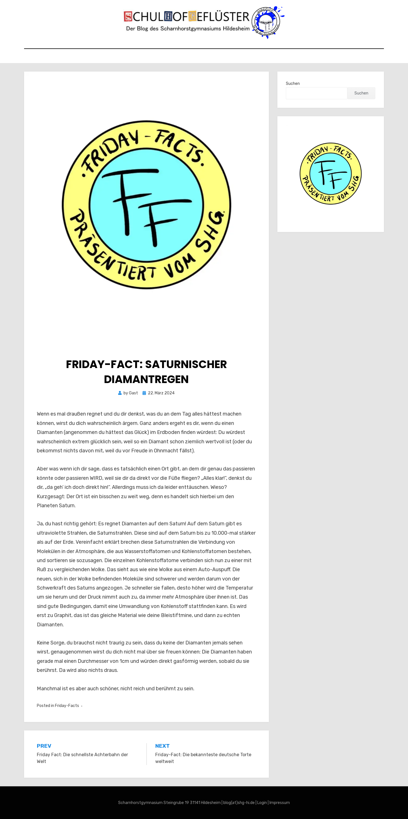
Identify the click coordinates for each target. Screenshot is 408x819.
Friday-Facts (67, 705)
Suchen (293, 83)
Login (262, 802)
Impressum (279, 802)
